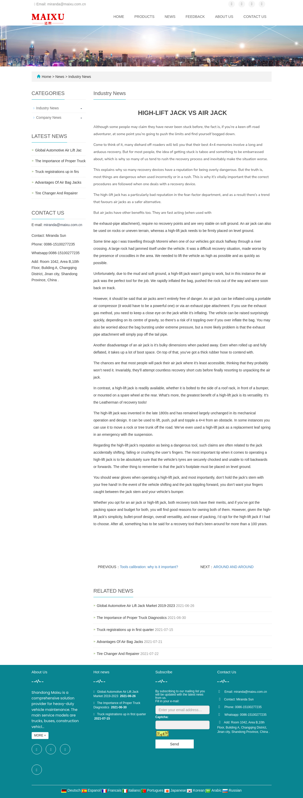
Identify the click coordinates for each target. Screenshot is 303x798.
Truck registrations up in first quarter (125, 630)
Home (118, 17)
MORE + (40, 735)
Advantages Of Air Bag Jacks (120, 642)
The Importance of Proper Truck (60, 161)
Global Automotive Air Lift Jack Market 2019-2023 (136, 606)
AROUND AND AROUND (233, 567)
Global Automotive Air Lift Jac (58, 150)
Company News (49, 117)
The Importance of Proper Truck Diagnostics (132, 618)
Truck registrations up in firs (57, 172)
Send (174, 744)
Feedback (195, 17)
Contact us (255, 17)
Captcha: (161, 717)
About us (224, 17)
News (170, 17)
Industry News (79, 77)
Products (144, 17)
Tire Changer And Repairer (118, 654)
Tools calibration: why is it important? (149, 567)
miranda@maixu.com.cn (63, 225)
